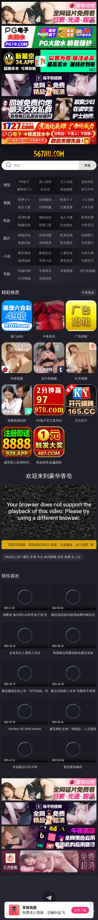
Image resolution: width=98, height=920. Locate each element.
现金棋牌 (66, 189)
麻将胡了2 (24, 189)
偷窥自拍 (24, 235)
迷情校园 (24, 260)
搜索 (87, 165)
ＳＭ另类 (87, 207)
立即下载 (80, 910)
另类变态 (87, 225)
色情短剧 (45, 278)
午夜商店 (45, 271)
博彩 (6, 184)
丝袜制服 (45, 207)
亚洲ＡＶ (24, 199)
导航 (6, 273)
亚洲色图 (45, 235)
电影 (6, 220)
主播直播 (66, 207)
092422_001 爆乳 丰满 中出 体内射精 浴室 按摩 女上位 (43, 557)
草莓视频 (66, 271)
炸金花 (45, 189)
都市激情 (24, 253)
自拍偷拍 (45, 199)
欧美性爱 (87, 217)
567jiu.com (49, 154)
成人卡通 (66, 217)
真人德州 (45, 182)
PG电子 (24, 182)
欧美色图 (66, 235)
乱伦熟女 (66, 225)
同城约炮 (24, 271)
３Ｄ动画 (87, 199)
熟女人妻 (24, 207)
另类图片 (87, 243)
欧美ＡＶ (66, 199)
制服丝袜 (24, 225)
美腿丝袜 (24, 243)
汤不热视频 (87, 271)
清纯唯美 (45, 243)
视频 (6, 202)
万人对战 (66, 182)
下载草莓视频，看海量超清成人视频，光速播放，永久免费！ (50, 544)
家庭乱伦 (45, 253)
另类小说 (45, 260)
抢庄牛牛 (87, 189)
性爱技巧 (87, 260)
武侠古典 (87, 253)
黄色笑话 (66, 260)
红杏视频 (24, 278)
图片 (6, 238)
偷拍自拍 (45, 217)
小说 (6, 256)
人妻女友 (66, 253)
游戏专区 (87, 182)
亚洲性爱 (24, 217)
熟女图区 (66, 243)
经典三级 (45, 225)
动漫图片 (87, 235)
